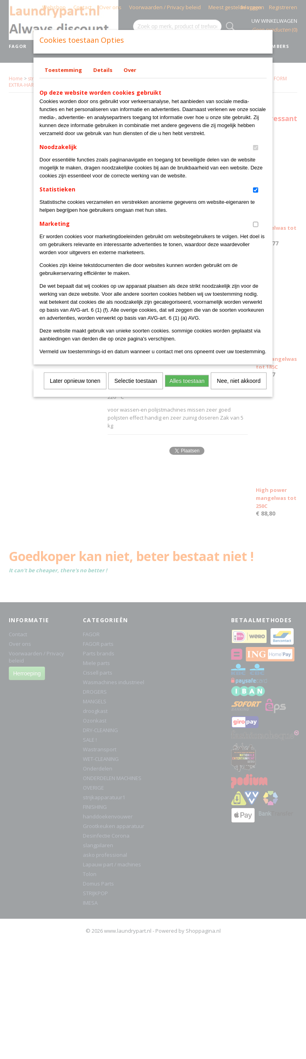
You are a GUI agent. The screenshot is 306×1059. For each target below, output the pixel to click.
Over (130, 70)
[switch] (255, 147)
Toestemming (63, 70)
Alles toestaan (186, 381)
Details (102, 70)
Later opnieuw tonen (75, 381)
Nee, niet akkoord (239, 381)
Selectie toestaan (135, 381)
